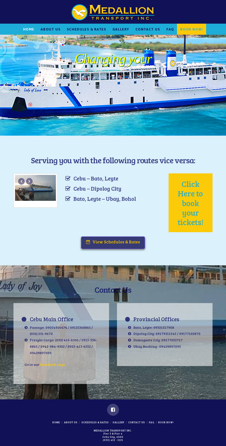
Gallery (118, 422)
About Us (70, 422)
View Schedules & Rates (113, 242)
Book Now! (166, 422)
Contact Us (136, 422)
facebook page (52, 364)
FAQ (151, 422)
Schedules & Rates (95, 422)
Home (56, 422)
